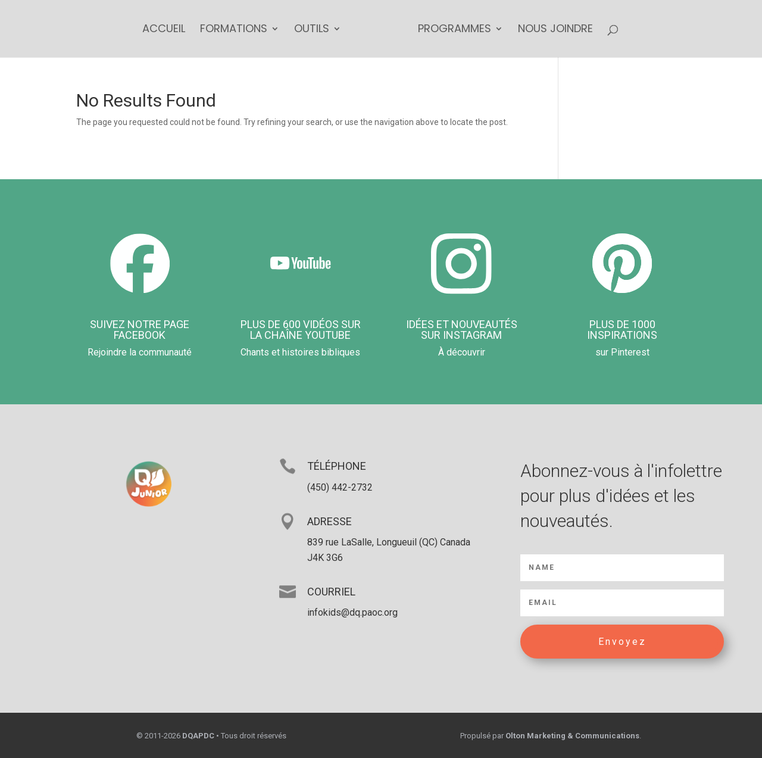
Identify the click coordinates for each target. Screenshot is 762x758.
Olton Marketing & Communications (572, 735)
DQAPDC (198, 735)
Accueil (163, 30)
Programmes (454, 30)
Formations (233, 30)
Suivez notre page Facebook (139, 329)
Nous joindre (555, 30)
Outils (311, 30)
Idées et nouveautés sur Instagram (461, 329)
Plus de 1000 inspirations (622, 329)
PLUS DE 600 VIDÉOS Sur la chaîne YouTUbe (301, 329)
